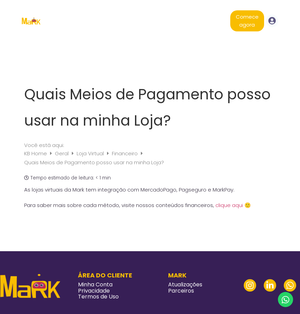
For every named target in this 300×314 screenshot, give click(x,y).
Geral (62, 153)
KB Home (36, 153)
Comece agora (247, 20)
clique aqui (229, 205)
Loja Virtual (91, 153)
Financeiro (125, 153)
